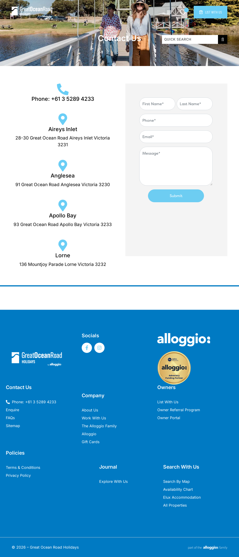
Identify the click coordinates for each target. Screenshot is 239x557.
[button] (168, 12)
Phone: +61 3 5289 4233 (63, 99)
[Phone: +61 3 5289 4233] (63, 89)
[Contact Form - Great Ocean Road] (176, 168)
